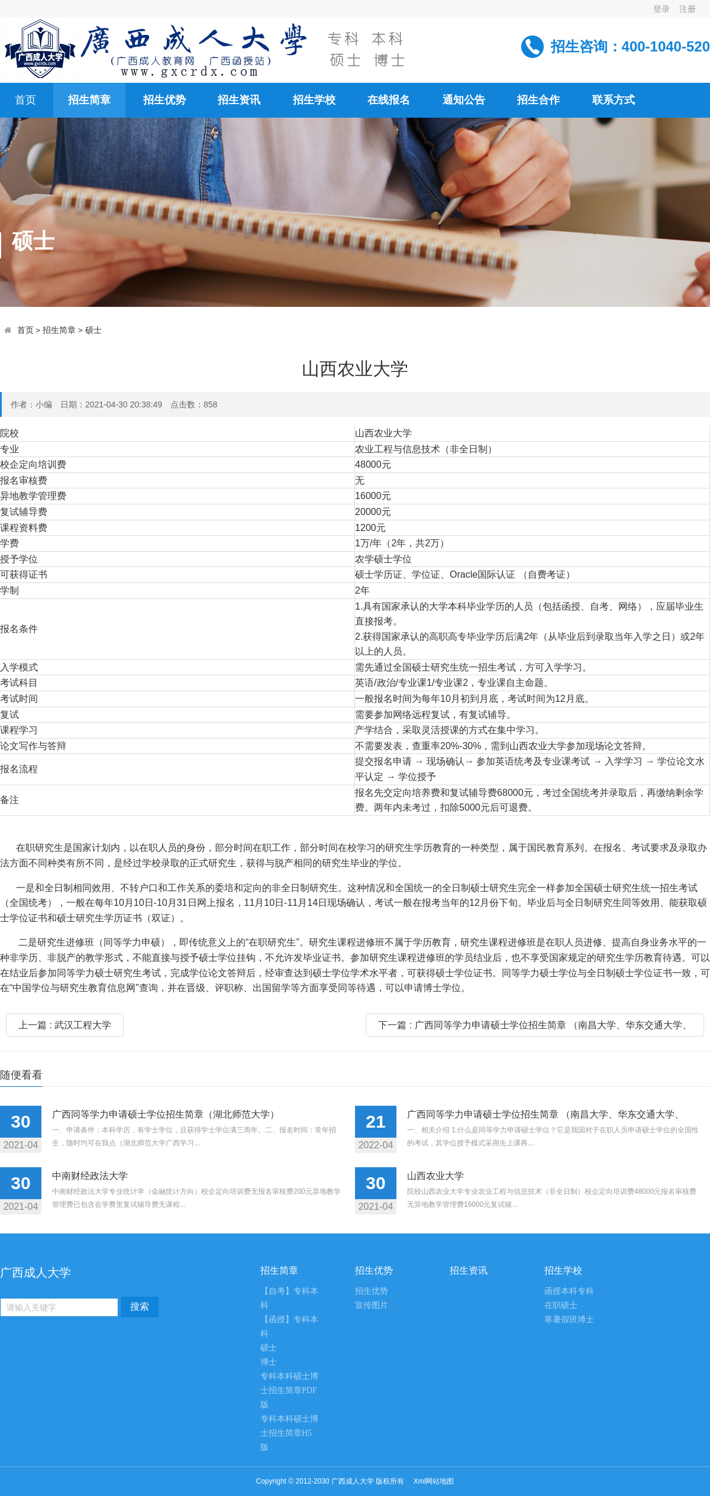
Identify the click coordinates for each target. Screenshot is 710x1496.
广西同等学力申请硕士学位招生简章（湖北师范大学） (165, 1114)
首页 (25, 330)
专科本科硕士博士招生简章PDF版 (289, 1390)
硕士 (93, 330)
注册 (687, 9)
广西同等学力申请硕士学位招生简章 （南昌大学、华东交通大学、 (545, 1114)
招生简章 (59, 330)
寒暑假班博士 (569, 1319)
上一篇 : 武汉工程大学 (64, 1025)
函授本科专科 (569, 1291)
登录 (661, 9)
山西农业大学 (435, 1176)
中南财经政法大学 (90, 1176)
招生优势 (371, 1291)
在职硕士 (560, 1305)
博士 (268, 1362)
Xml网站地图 (434, 1481)
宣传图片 (371, 1305)
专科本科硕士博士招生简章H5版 (289, 1433)
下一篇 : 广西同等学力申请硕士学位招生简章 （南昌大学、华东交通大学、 (535, 1025)
